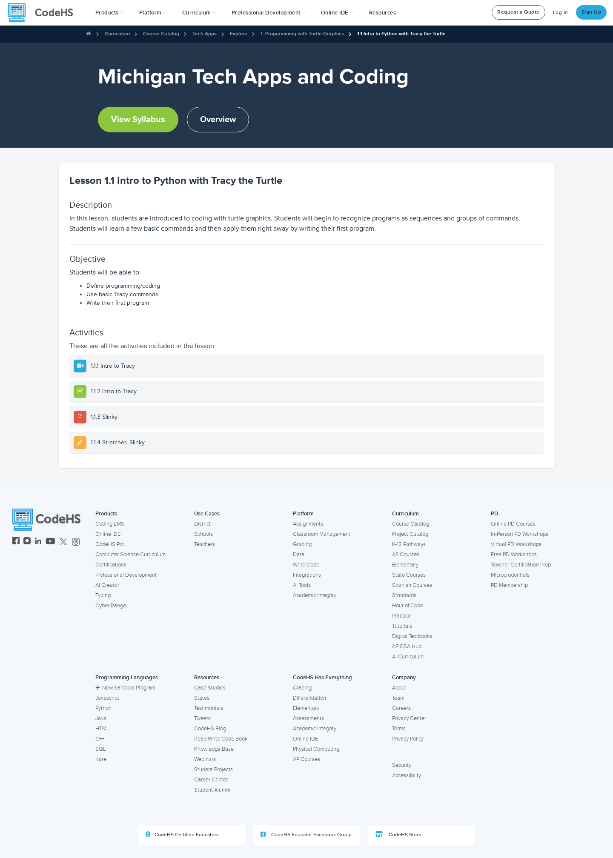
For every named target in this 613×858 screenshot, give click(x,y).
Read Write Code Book (221, 738)
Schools (203, 534)
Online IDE (107, 534)
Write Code (306, 564)
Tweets (202, 718)
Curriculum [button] (199, 12)
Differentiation (309, 698)
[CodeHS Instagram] (27, 542)
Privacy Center (409, 718)
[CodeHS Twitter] (63, 542)
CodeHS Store (398, 834)
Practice (401, 615)
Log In (560, 12)
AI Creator (107, 585)
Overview (218, 119)
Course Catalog (161, 34)
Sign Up (591, 12)
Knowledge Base (214, 749)
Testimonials (208, 708)
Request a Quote (518, 12)
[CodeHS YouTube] (50, 542)
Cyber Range (110, 605)
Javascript (107, 698)
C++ (99, 738)
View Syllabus (138, 119)
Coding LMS (109, 524)
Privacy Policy (408, 738)
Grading (302, 544)
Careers (401, 708)
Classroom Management (321, 534)
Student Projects (213, 769)
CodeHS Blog (210, 728)
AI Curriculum (408, 656)
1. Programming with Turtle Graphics (302, 34)
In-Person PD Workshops (519, 534)
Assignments (308, 524)
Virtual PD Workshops (516, 544)
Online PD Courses (513, 524)
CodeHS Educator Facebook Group (306, 834)
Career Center (211, 779)
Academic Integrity (314, 595)
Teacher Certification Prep (521, 564)
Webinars (205, 759)
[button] (110, 13)
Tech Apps (204, 34)
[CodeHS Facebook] (16, 542)
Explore (238, 34)
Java (100, 718)
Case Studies (210, 687)
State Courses (409, 575)
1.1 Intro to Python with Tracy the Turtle (401, 34)
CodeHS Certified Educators (182, 834)
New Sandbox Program (125, 687)
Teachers (204, 544)
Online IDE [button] (337, 12)
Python (103, 708)
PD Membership (509, 585)
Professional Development (126, 575)
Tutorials (402, 626)
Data (298, 554)
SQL (100, 749)
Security (401, 765)
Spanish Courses (412, 585)
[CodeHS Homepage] (44, 13)
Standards (404, 595)
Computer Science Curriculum (130, 554)
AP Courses (405, 554)
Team (398, 698)
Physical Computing (316, 749)
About (399, 687)
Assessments (308, 718)
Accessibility (406, 775)
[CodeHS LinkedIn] (38, 542)
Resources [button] (385, 12)
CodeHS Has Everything (322, 678)
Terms (399, 728)
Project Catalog (410, 534)
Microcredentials (510, 575)
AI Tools (302, 585)
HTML (102, 728)
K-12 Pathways (409, 544)
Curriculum (117, 34)
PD (494, 514)
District (202, 524)
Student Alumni (212, 789)
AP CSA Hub (406, 646)
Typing (103, 595)
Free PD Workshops (514, 554)
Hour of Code (407, 605)
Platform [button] (153, 12)
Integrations (307, 575)
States (201, 698)
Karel (101, 759)
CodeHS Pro (109, 544)
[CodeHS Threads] (76, 542)
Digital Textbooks (412, 636)
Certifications (110, 564)
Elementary (405, 564)
